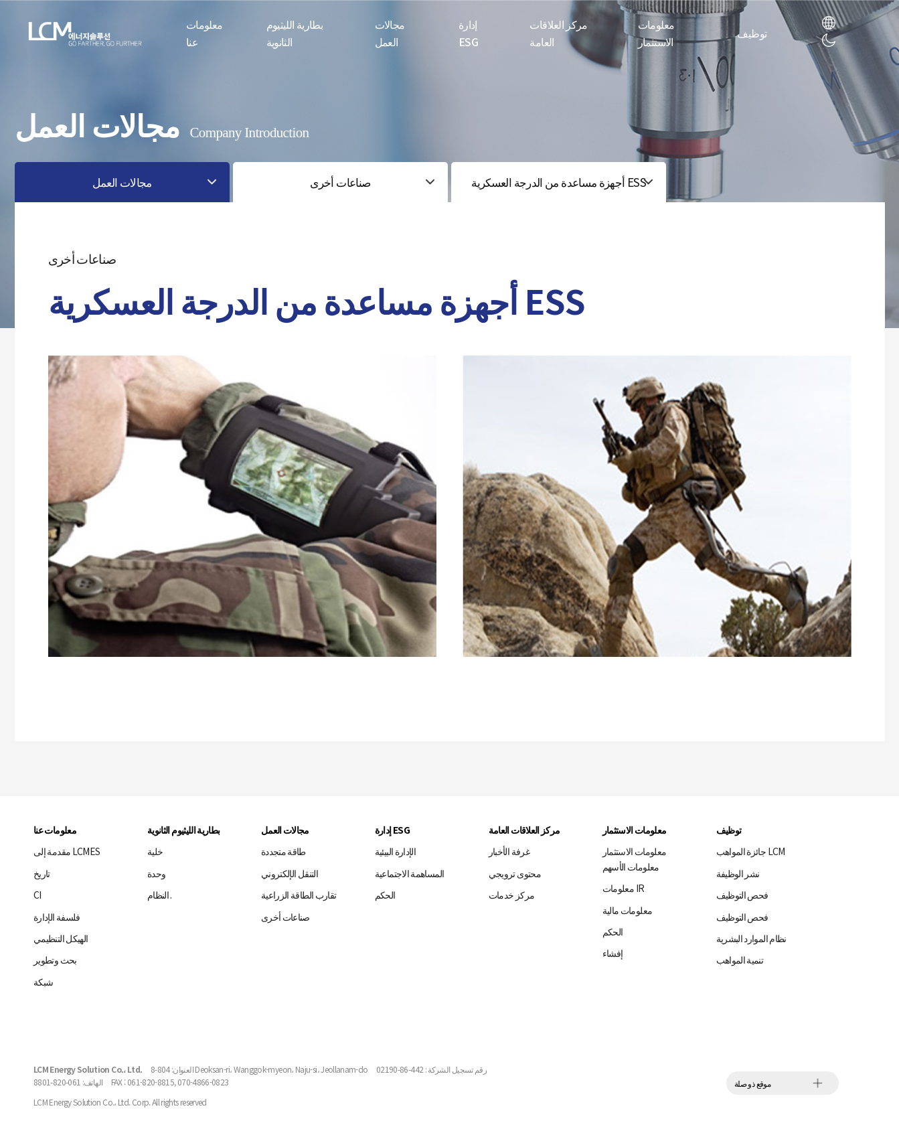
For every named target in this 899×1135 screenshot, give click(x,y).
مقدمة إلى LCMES (66, 851)
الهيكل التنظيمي (60, 938)
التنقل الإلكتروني (289, 873)
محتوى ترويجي (515, 873)
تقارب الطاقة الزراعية (299, 894)
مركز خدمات (512, 894)
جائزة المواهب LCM (750, 851)
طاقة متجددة (283, 851)
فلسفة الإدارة (56, 916)
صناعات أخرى (285, 916)
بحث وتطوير (55, 959)
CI (37, 894)
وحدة (156, 873)
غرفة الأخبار (509, 851)
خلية (155, 851)
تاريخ (41, 873)
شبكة (43, 981)
